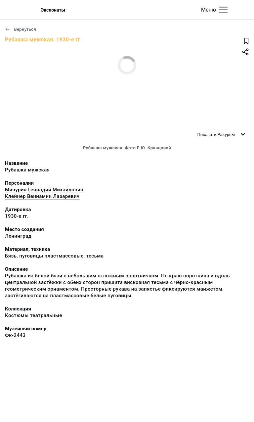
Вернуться (20, 29)
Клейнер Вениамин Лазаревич (42, 196)
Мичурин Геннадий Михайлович (44, 190)
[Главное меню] (223, 9)
